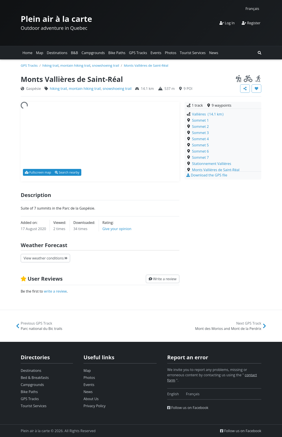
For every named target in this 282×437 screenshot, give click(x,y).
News (213, 52)
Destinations (57, 52)
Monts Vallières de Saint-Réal (146, 65)
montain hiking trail (75, 65)
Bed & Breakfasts (35, 377)
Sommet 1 (200, 120)
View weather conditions (45, 258)
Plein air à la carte (56, 18)
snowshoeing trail (105, 65)
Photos (170, 52)
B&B (74, 52)
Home (27, 52)
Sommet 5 (200, 145)
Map (39, 52)
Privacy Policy (94, 405)
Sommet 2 (200, 126)
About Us (91, 398)
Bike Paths (117, 52)
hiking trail (51, 65)
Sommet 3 (200, 132)
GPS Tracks (138, 52)
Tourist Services (193, 52)
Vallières (208, 114)
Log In (227, 23)
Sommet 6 (200, 151)
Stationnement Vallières (211, 163)
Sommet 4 (200, 138)
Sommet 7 (200, 157)
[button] (259, 52)
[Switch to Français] (252, 8)
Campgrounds (93, 52)
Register (251, 23)
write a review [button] (55, 291)
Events (155, 52)
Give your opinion (117, 228)
